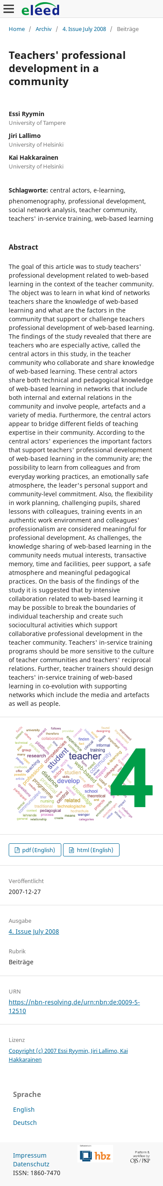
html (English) (94, 850)
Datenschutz (31, 1164)
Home (17, 29)
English (24, 1109)
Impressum (30, 1155)
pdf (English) (38, 850)
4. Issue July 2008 (84, 29)
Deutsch (25, 1122)
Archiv (44, 29)
